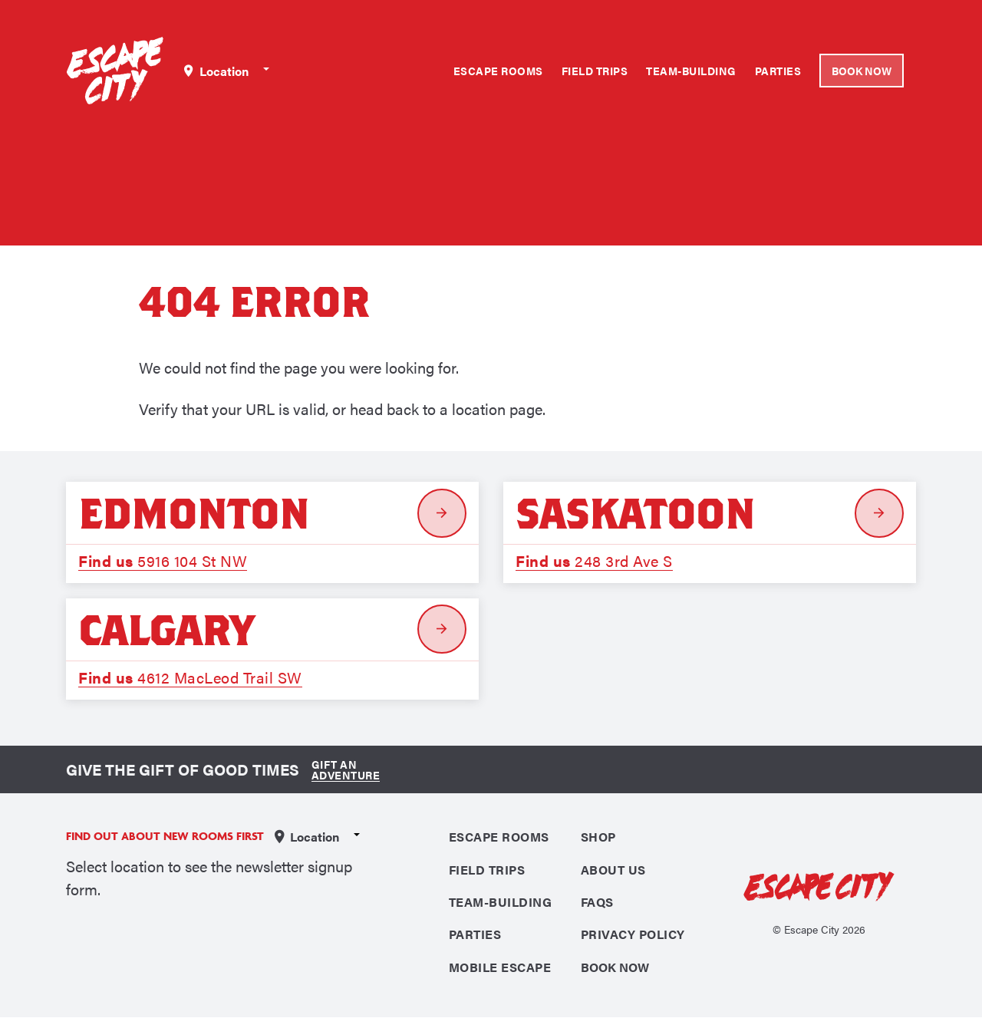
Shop (598, 842)
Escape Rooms (498, 70)
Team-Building (691, 70)
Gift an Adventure (342, 775)
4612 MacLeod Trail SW (190, 681)
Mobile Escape (500, 977)
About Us (613, 876)
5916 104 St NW (162, 562)
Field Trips (595, 70)
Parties (778, 70)
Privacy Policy (633, 943)
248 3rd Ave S (594, 562)
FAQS (597, 909)
